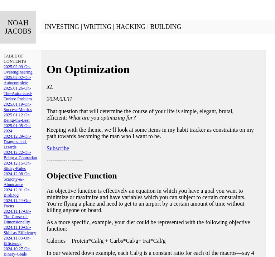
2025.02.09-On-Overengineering (18, 69)
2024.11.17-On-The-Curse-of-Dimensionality (17, 217)
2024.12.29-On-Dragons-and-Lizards (17, 142)
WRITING (97, 26)
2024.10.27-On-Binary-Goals (17, 251)
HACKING (131, 26)
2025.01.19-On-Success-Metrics (18, 107)
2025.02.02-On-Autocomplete (17, 80)
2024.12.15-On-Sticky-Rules (17, 166)
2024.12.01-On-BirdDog (17, 192)
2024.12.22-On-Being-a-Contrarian (20, 155)
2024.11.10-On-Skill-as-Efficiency (20, 230)
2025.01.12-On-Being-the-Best (17, 117)
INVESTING (62, 26)
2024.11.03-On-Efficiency (17, 241)
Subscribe (58, 148)
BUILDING (165, 26)
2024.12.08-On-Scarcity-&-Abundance (17, 179)
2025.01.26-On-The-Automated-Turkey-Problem (18, 93)
